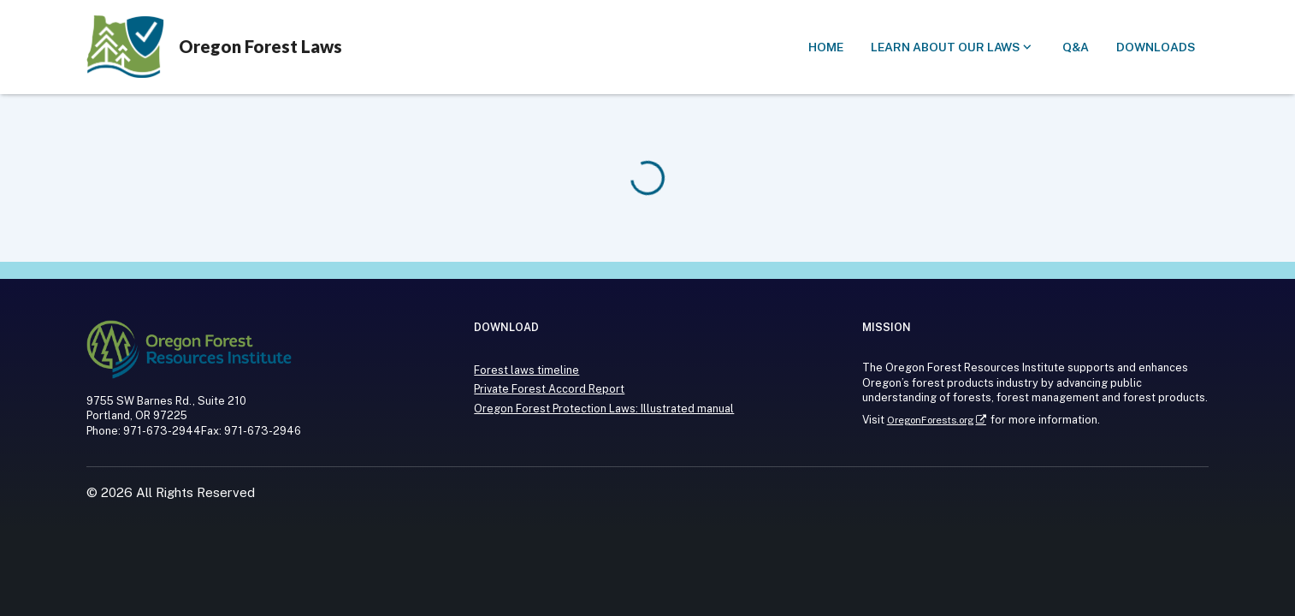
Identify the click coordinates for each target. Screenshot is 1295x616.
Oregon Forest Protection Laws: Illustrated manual (604, 408)
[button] (826, 47)
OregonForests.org (930, 420)
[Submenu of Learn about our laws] (953, 47)
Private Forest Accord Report (549, 388)
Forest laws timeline (526, 370)
